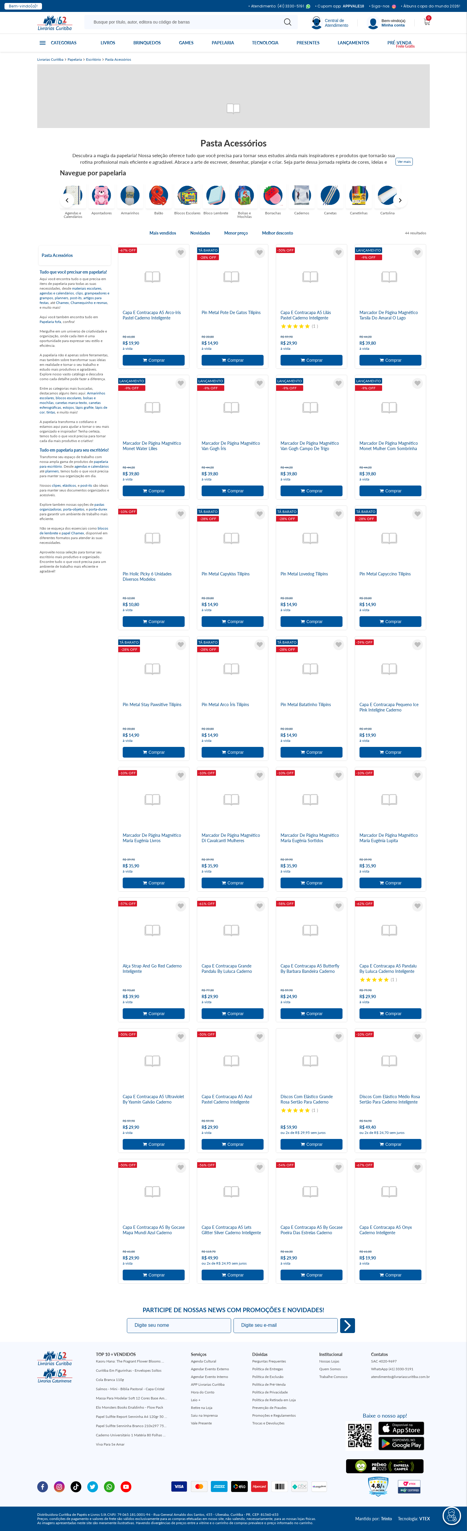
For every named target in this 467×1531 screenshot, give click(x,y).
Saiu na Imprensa (204, 1415)
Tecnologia (265, 42)
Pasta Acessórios (118, 59)
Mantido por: (373, 1518)
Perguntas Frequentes (269, 1361)
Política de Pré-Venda (269, 1384)
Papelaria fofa (50, 321)
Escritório (93, 59)
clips (79, 293)
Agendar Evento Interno (209, 1376)
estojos (68, 407)
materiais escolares (86, 288)
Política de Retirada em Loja (274, 1400)
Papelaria (223, 42)
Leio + (195, 1400)
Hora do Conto (202, 1392)
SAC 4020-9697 (384, 1361)
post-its (76, 298)
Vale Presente (201, 1423)
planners (61, 298)
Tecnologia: (414, 1518)
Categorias (64, 42)
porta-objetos (73, 509)
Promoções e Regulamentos (274, 1415)
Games (186, 42)
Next (400, 200)
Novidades (200, 233)
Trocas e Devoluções (268, 1423)
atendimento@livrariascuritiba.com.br (400, 1376)
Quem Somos (330, 1369)
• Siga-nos (382, 6)
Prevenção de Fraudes (269, 1407)
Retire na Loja (201, 1407)
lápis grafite (85, 407)
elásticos (69, 485)
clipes (56, 485)
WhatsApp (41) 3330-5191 (392, 1369)
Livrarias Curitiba (50, 59)
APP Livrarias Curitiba (208, 1384)
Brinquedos (147, 42)
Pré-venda (399, 42)
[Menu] (386, 22)
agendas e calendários (57, 293)
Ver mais (404, 161)
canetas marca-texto (71, 402)
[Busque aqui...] (182, 22)
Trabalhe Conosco (333, 1376)
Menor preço (236, 233)
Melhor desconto (277, 233)
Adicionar (154, 360)
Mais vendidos (163, 233)
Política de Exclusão (268, 1376)
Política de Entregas (267, 1369)
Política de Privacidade (270, 1392)
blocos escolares (68, 398)
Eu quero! (347, 1325)
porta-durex (98, 509)
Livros (108, 42)
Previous (67, 200)
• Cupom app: (339, 6)
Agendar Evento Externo (210, 1369)
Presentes (308, 42)
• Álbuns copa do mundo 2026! (430, 6)
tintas (50, 412)
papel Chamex (73, 533)
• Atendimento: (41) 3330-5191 (279, 6)
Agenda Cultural (203, 1361)
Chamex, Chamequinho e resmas (81, 302)
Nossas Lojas (329, 1361)
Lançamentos (353, 42)
